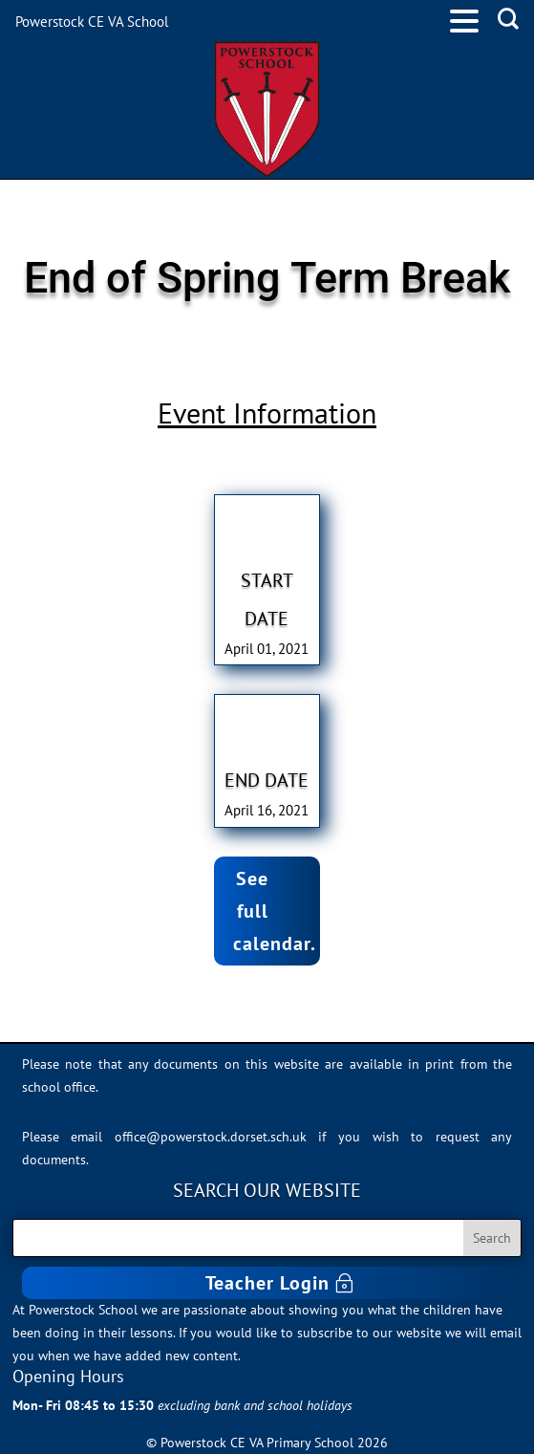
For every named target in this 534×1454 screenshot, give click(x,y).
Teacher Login (267, 1282)
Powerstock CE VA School (91, 21)
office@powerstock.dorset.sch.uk (211, 1136)
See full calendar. (274, 911)
